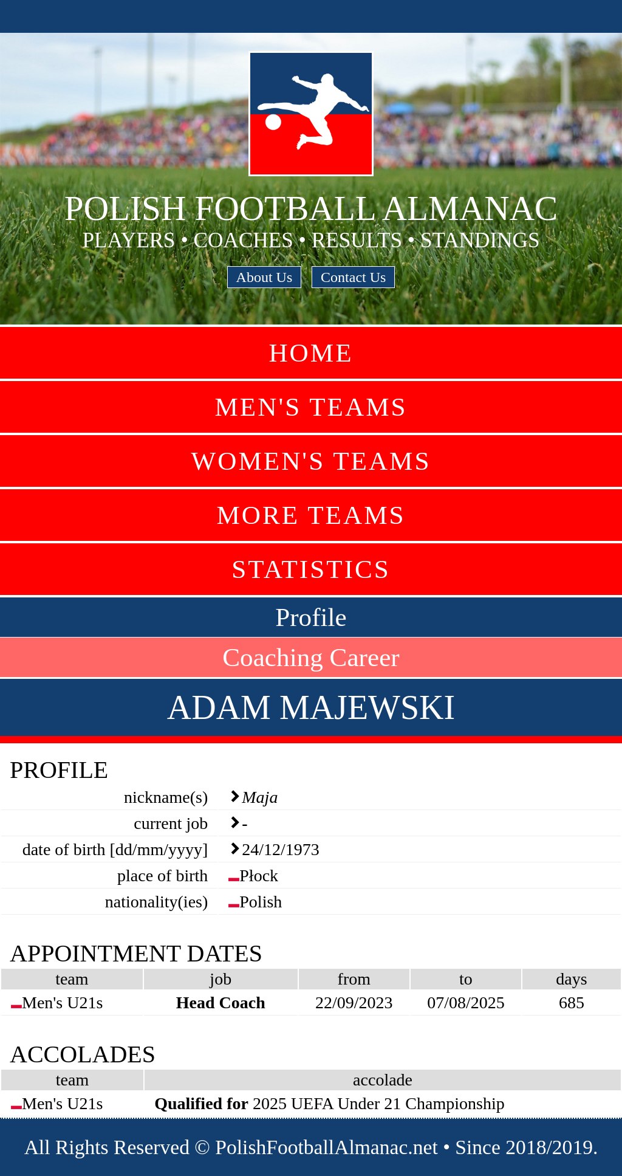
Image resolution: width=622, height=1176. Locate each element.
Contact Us (353, 277)
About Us (264, 277)
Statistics (311, 569)
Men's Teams (310, 407)
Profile (311, 617)
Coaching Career (310, 657)
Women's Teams (311, 461)
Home (310, 353)
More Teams (310, 515)
